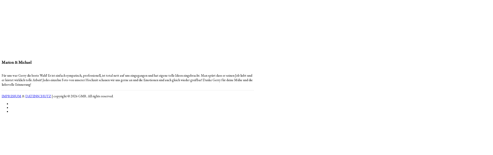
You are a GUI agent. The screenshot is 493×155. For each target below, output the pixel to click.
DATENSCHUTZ (38, 96)
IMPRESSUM (11, 96)
